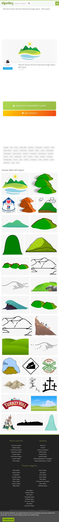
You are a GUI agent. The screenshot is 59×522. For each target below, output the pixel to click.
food (16, 147)
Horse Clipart (42, 477)
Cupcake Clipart (16, 477)
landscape (33, 153)
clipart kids (23, 150)
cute (52, 159)
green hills (23, 147)
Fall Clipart (43, 472)
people (6, 147)
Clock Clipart (42, 475)
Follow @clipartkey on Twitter (42, 461)
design (43, 156)
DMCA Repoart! (29, 113)
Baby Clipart (16, 486)
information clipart (16, 456)
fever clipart (16, 461)
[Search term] (23, 3)
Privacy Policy (43, 454)
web (52, 147)
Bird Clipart (29, 495)
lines (42, 150)
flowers (46, 159)
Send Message (8, 68)
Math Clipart (16, 470)
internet (50, 153)
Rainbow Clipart (42, 486)
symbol (31, 150)
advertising (50, 150)
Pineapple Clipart (29, 497)
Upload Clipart (43, 456)
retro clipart (7, 150)
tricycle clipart (16, 454)
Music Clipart (16, 481)
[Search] (29, 3)
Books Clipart (16, 472)
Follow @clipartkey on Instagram (43, 458)
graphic (46, 147)
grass (15, 159)
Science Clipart (16, 483)
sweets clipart (16, 447)
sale (11, 156)
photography (7, 159)
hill (11, 147)
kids (17, 163)
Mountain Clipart (29, 506)
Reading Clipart (29, 492)
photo (5, 156)
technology (7, 153)
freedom (49, 156)
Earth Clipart (16, 479)
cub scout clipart (16, 445)
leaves (16, 150)
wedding (6, 163)
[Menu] (57, 3)
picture (30, 156)
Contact (43, 447)
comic (36, 156)
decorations (42, 153)
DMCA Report (43, 452)
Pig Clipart (29, 503)
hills (40, 159)
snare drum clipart (16, 450)
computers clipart (16, 452)
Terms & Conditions (42, 450)
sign (21, 159)
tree (12, 163)
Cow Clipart (29, 490)
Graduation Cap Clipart (42, 481)
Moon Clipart (43, 470)
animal (26, 159)
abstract (31, 147)
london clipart (16, 458)
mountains (39, 147)
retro (37, 150)
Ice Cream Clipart (29, 501)
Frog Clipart (16, 475)
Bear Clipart (42, 483)
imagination (18, 156)
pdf (25, 156)
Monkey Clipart (29, 499)
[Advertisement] (29, 25)
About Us (42, 445)
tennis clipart (17, 153)
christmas (33, 159)
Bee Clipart (43, 479)
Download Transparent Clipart (29, 105)
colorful (25, 153)
